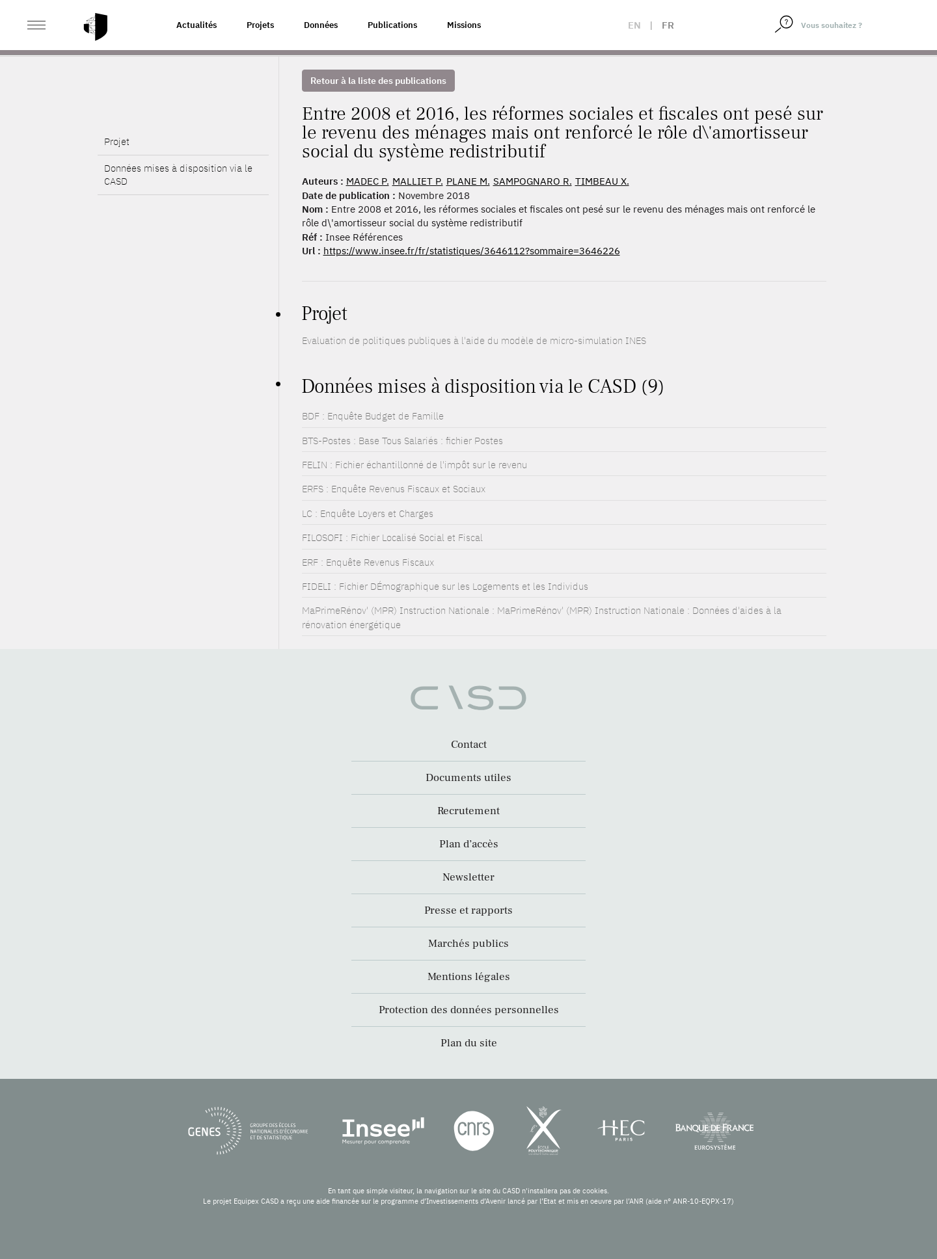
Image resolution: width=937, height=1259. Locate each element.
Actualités (196, 25)
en (634, 25)
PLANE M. (468, 181)
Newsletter (468, 877)
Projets (260, 25)
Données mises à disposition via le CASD (178, 196)
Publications (392, 25)
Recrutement (468, 811)
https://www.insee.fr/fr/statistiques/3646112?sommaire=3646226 (471, 251)
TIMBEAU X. (602, 181)
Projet (116, 163)
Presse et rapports (468, 910)
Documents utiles (468, 778)
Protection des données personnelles (469, 1010)
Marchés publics (468, 943)
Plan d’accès (468, 844)
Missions (464, 25)
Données (321, 25)
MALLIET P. (417, 181)
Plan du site (469, 1043)
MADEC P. (367, 181)
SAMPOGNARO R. (532, 181)
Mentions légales (469, 977)
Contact (469, 744)
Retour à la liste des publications (378, 80)
